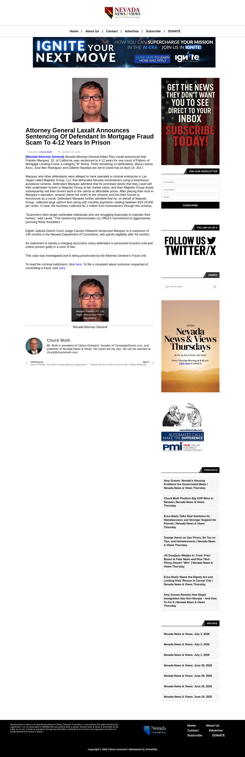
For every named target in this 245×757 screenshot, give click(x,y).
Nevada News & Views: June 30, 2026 (188, 665)
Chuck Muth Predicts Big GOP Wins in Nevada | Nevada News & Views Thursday (188, 502)
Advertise (132, 31)
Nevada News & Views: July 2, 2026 (186, 644)
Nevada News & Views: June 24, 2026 (188, 696)
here (79, 264)
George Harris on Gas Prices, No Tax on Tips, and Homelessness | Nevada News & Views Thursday (189, 541)
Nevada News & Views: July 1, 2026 (186, 654)
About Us (92, 31)
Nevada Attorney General (45, 156)
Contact (112, 31)
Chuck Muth (46, 152)
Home (74, 31)
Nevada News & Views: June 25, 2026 (188, 686)
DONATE (174, 31)
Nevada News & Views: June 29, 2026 (188, 675)
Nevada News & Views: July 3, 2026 (186, 634)
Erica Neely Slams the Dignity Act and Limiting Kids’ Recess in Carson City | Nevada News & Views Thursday (188, 581)
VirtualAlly (151, 749)
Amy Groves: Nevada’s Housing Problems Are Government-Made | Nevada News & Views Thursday (186, 484)
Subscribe (153, 31)
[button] (121, 65)
